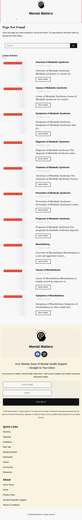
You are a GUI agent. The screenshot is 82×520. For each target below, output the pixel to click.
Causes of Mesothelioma (48, 270)
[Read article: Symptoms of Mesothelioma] (17, 305)
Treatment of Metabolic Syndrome (52, 167)
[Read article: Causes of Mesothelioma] (17, 279)
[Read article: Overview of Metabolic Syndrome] (17, 72)
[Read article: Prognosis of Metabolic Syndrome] (17, 228)
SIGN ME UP (41, 401)
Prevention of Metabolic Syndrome (53, 193)
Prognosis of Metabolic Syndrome (53, 218)
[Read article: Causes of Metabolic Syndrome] (17, 97)
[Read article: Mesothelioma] (17, 254)
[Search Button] (73, 45)
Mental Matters (41, 13)
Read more (44, 78)
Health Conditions (12, 63)
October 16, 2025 (43, 248)
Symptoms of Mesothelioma (50, 295)
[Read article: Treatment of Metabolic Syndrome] (17, 177)
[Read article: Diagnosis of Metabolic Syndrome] (17, 151)
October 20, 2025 (43, 66)
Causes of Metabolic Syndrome (51, 88)
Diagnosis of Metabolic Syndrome (52, 141)
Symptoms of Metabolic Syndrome (53, 113)
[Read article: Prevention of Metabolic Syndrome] (17, 203)
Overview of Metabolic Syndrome (52, 62)
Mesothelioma (43, 244)
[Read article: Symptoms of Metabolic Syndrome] (17, 123)
